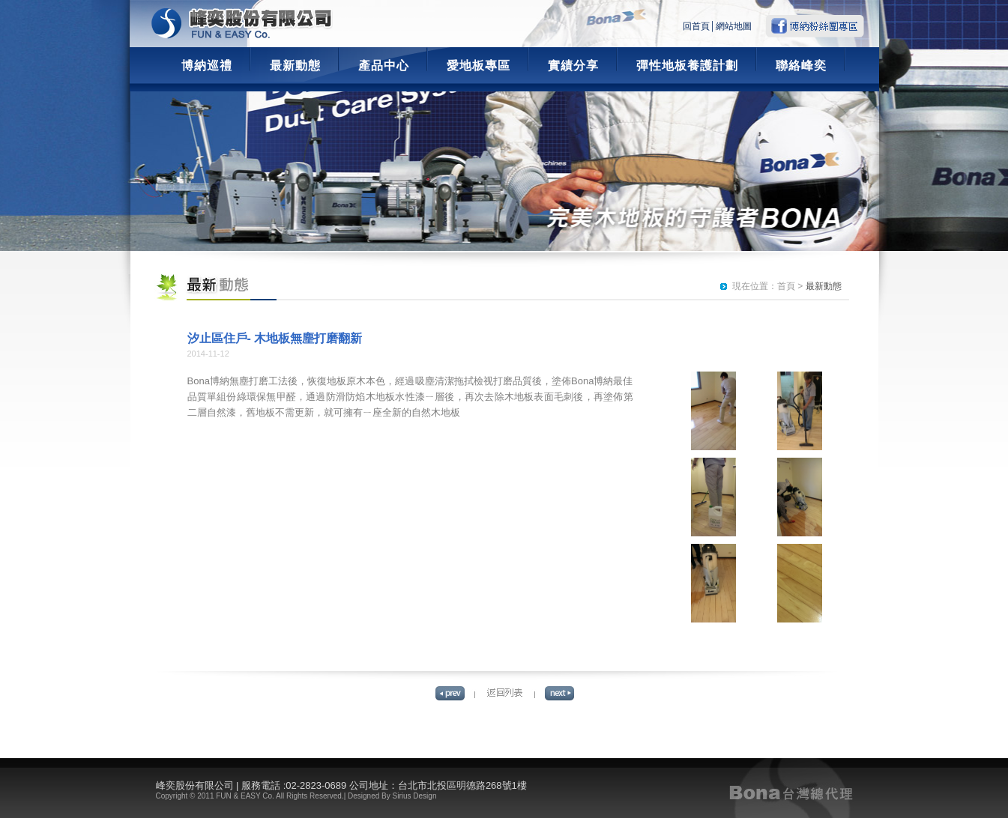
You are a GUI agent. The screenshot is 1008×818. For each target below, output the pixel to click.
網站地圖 (734, 26)
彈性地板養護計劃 (687, 65)
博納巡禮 (206, 65)
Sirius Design (415, 796)
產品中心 (383, 65)
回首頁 (696, 26)
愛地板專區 (478, 65)
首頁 (786, 286)
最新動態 (295, 65)
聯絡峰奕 (801, 65)
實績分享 (573, 65)
